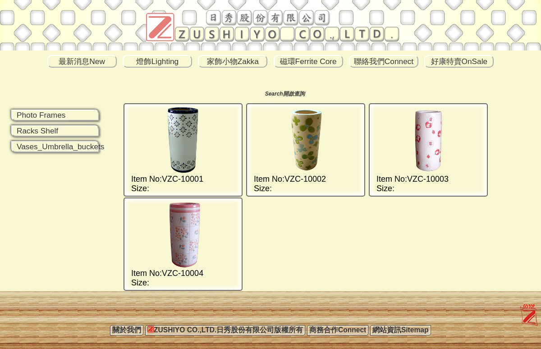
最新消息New (82, 61)
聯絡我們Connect (383, 61)
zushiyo (527, 307)
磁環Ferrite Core (308, 61)
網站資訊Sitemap (400, 330)
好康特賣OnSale (459, 61)
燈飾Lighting (157, 61)
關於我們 (126, 330)
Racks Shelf (37, 130)
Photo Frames (41, 114)
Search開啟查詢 (285, 94)
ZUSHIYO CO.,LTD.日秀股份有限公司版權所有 (225, 330)
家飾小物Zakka (233, 61)
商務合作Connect (337, 330)
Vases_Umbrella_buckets (61, 146)
